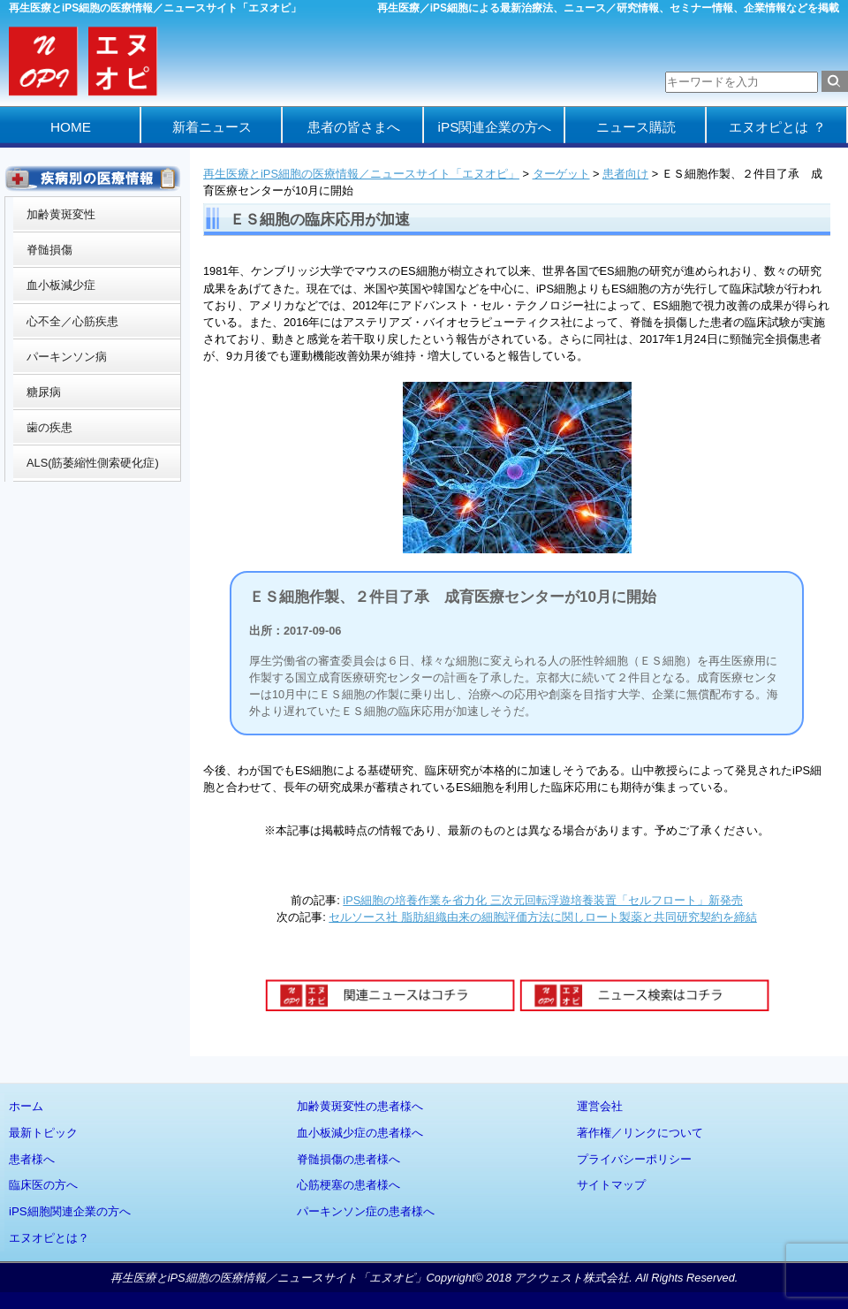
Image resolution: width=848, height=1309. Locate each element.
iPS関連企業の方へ (495, 126)
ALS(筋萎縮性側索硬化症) (92, 462)
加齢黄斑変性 (60, 214)
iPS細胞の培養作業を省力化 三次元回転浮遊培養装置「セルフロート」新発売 (542, 900)
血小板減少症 (60, 285)
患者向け (625, 173)
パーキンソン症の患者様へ (366, 1211)
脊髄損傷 (49, 249)
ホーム (26, 1106)
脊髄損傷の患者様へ (348, 1159)
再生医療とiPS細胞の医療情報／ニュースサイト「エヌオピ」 (361, 173)
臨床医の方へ (43, 1184)
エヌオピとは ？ (777, 126)
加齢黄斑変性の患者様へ (360, 1106)
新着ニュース (212, 126)
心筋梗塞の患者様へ (348, 1184)
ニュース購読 (636, 126)
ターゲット (561, 173)
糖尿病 (43, 392)
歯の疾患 (49, 427)
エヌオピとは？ (49, 1237)
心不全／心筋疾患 (72, 321)
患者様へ (32, 1159)
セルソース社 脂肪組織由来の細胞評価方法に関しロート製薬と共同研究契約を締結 (543, 917)
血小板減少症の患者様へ (360, 1132)
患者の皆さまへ (353, 126)
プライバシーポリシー (634, 1159)
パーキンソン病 (66, 356)
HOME (70, 126)
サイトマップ (611, 1184)
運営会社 (600, 1106)
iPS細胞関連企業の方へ (70, 1211)
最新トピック (43, 1132)
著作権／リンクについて (640, 1132)
